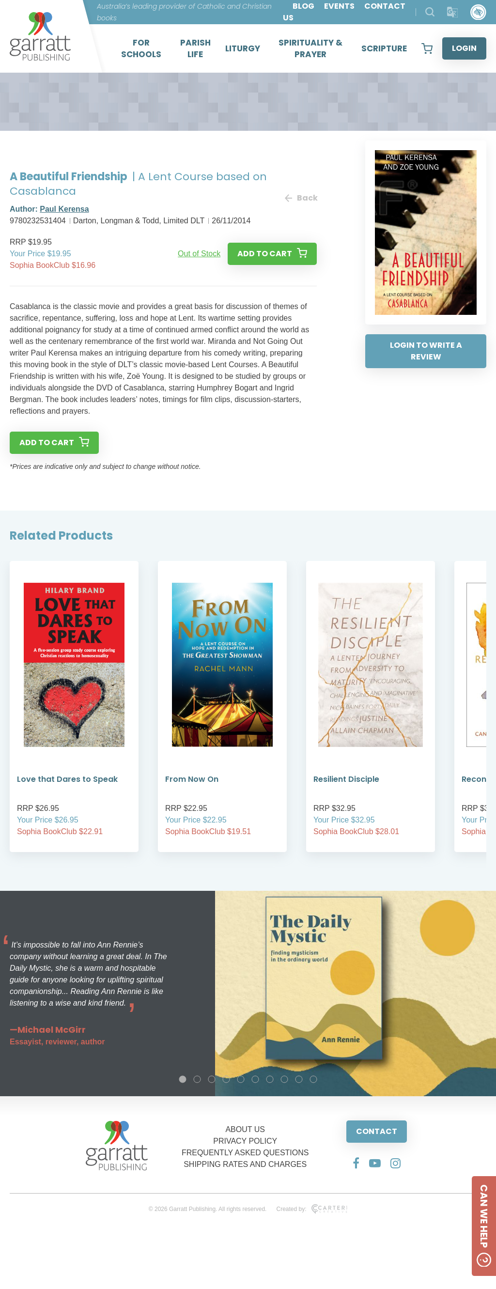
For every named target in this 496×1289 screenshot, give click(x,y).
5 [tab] (241, 1079)
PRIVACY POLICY (245, 1141)
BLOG (303, 6)
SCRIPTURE (384, 48)
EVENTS (339, 6)
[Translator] (452, 12)
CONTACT (376, 1131)
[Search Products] (429, 11)
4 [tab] (226, 1079)
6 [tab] (255, 1079)
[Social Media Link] (356, 1163)
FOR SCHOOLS (141, 48)
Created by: (311, 1209)
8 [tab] (284, 1079)
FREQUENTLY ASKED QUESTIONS (245, 1153)
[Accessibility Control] (478, 12)
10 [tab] (313, 1079)
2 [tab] (197, 1079)
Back (301, 197)
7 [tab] (270, 1079)
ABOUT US (245, 1129)
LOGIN (464, 48)
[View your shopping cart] (427, 48)
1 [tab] (182, 1079)
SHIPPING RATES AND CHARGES (245, 1164)
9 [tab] (299, 1079)
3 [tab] (212, 1079)
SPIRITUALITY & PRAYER (310, 48)
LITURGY (242, 48)
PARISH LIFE (195, 48)
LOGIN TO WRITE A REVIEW (426, 351)
